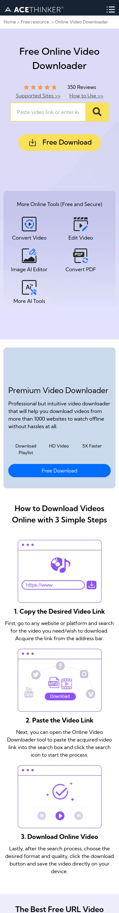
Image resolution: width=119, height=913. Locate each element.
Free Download (59, 143)
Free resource (35, 22)
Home (9, 22)
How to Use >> (86, 95)
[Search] (97, 112)
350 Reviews (81, 87)
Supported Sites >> (38, 95)
